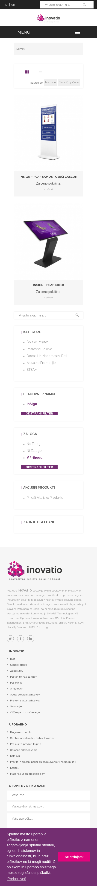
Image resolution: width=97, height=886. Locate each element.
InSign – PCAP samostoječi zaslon (48, 176)
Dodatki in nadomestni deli (47, 356)
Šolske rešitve (37, 342)
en (13, 4)
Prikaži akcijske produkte (45, 497)
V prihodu (34, 457)
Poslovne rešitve (39, 349)
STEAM (32, 369)
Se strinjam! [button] (74, 857)
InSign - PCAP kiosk (48, 285)
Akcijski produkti (39, 487)
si (6, 4)
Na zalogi (34, 444)
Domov (20, 48)
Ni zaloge (34, 451)
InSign (32, 404)
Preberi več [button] (16, 879)
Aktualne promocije (41, 363)
